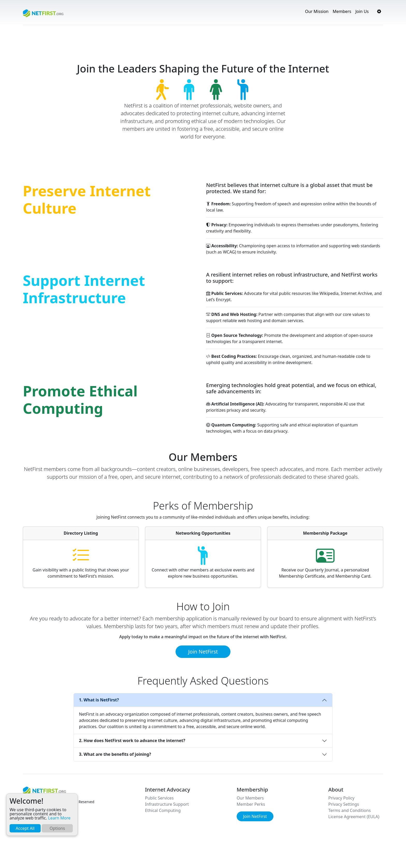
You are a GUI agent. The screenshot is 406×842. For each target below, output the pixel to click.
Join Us (362, 11)
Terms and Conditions (349, 810)
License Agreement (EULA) (353, 816)
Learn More (59, 818)
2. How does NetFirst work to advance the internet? (132, 740)
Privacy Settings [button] (343, 804)
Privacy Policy (341, 798)
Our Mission (317, 11)
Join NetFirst (203, 651)
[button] (379, 11)
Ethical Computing (163, 810)
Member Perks (251, 804)
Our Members (250, 798)
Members (342, 11)
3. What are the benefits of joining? (115, 754)
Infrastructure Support (167, 804)
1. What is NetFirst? (99, 700)
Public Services (159, 798)
